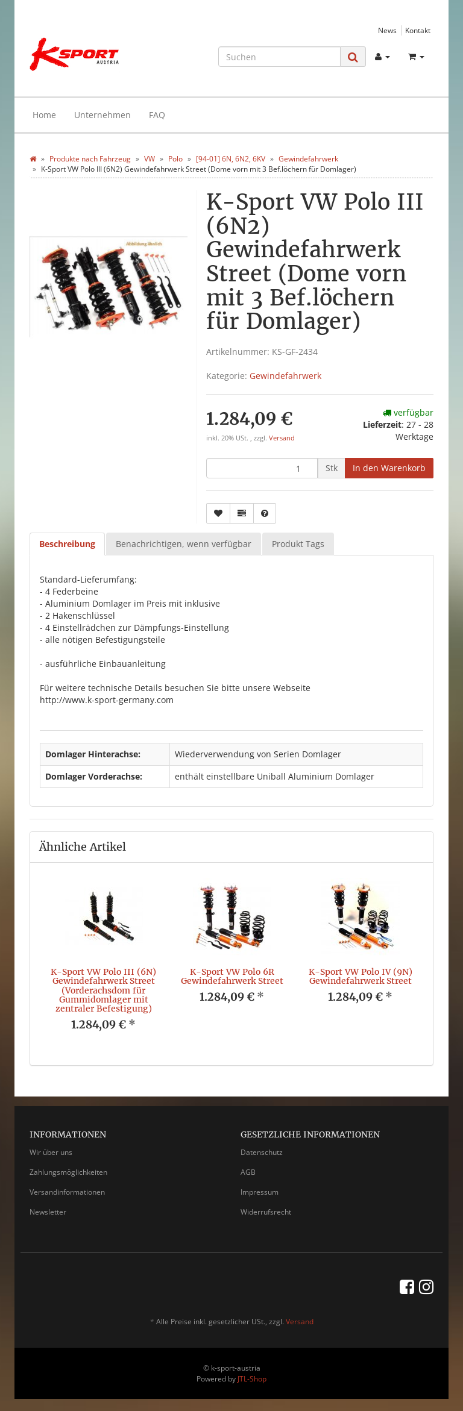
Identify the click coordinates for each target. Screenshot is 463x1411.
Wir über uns (51, 1152)
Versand (282, 438)
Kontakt (417, 30)
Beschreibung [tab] (67, 543)
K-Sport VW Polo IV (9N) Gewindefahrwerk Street (360, 976)
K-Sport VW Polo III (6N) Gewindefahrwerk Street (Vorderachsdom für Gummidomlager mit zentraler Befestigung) (103, 990)
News (387, 30)
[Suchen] (279, 56)
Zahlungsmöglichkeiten (68, 1172)
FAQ (157, 114)
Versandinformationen (67, 1192)
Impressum (260, 1192)
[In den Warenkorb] (389, 468)
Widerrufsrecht (266, 1212)
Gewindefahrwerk (285, 375)
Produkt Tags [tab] (298, 543)
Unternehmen (102, 114)
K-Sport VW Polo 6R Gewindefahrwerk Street (232, 976)
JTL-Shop (252, 1379)
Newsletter (48, 1212)
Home (44, 114)
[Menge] (262, 468)
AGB (248, 1172)
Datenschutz (262, 1152)
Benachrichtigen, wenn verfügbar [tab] (183, 543)
